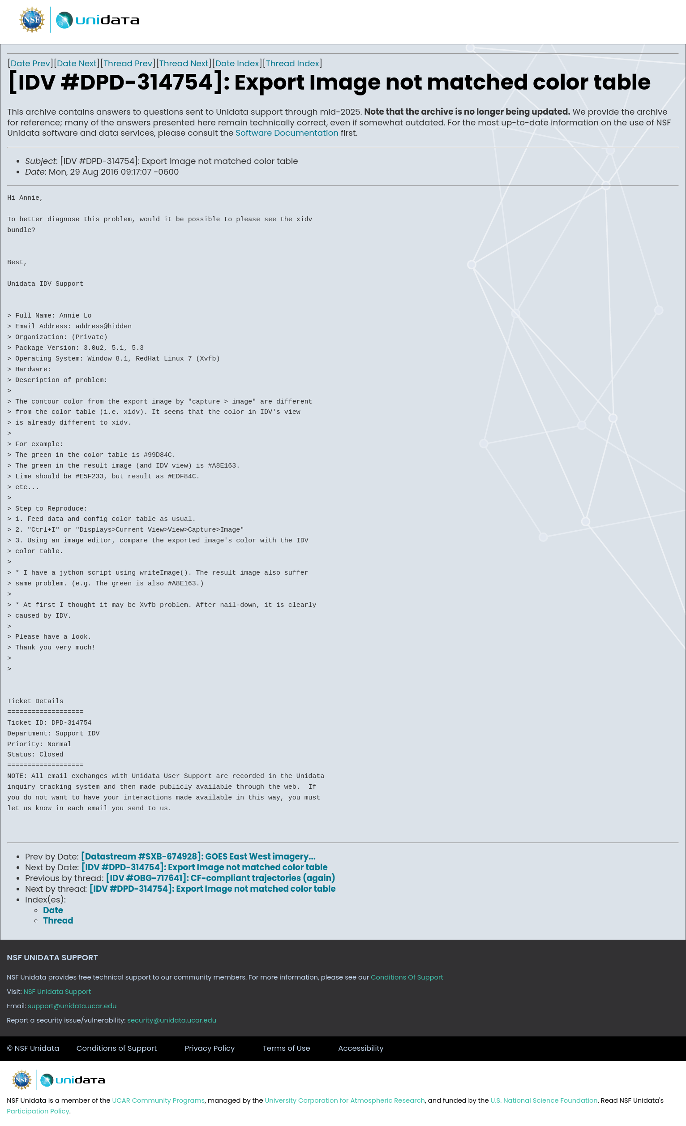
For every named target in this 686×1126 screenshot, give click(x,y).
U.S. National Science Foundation (544, 1100)
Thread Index (292, 63)
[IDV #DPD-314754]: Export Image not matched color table (204, 867)
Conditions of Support (117, 1048)
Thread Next (184, 63)
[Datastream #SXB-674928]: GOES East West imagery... (198, 856)
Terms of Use (286, 1048)
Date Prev (30, 63)
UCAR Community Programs (158, 1100)
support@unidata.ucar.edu (72, 1005)
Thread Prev (127, 63)
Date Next (76, 63)
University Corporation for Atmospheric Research (345, 1100)
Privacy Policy (210, 1048)
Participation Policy (38, 1111)
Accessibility (361, 1048)
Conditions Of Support (407, 977)
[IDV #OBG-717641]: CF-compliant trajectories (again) (220, 878)
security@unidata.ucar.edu (171, 1020)
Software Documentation (287, 132)
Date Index (237, 63)
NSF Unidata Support (57, 991)
